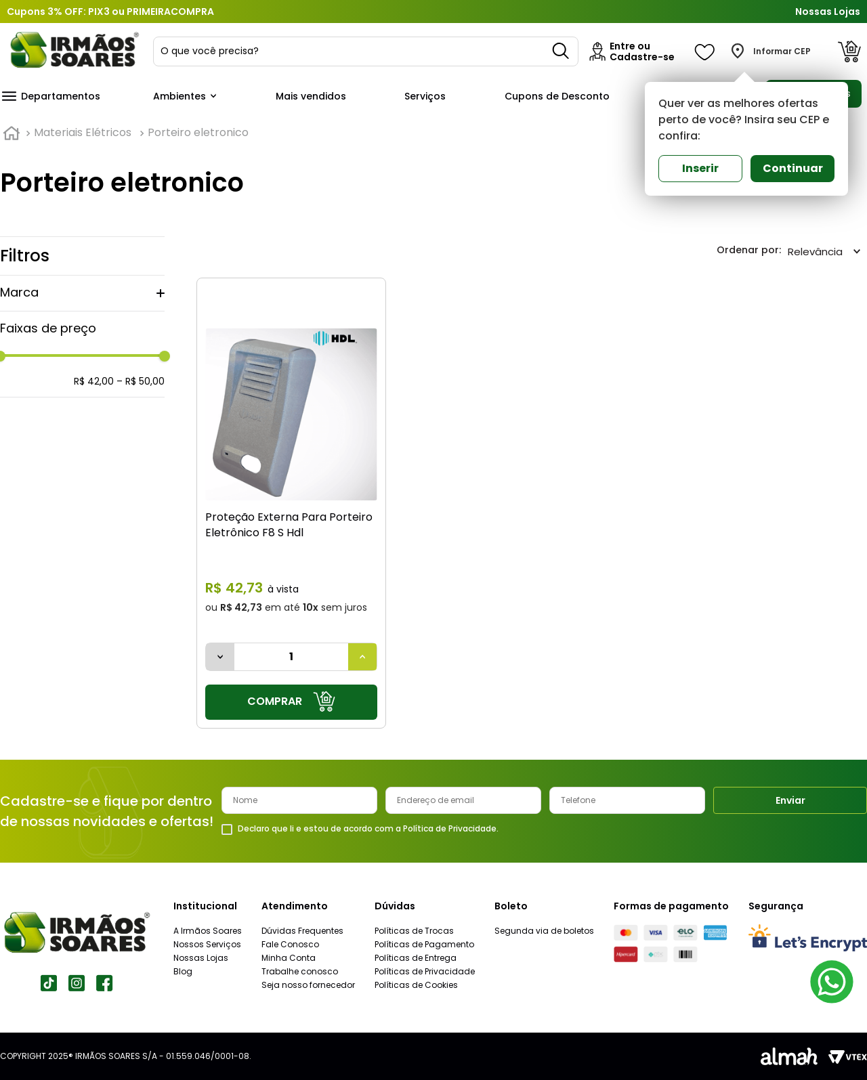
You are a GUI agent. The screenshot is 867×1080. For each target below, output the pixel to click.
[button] (82, 293)
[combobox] (365, 51)
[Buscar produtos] (561, 51)
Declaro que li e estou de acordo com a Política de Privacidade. (368, 829)
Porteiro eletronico (198, 132)
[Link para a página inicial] (11, 133)
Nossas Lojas (827, 11)
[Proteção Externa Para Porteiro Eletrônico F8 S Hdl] (291, 502)
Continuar (793, 168)
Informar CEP (782, 51)
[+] (362, 656)
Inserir (700, 168)
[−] (220, 656)
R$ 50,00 (141, 381)
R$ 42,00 (94, 381)
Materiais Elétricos (82, 132)
